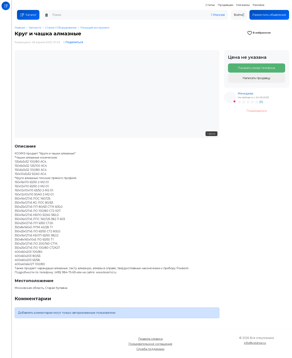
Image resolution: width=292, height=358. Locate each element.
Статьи (210, 4)
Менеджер (245, 93)
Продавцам (225, 4)
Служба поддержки (150, 349)
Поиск (46, 15)
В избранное (259, 32)
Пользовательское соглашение (150, 344)
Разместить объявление (269, 15)
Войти (239, 15)
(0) (261, 102)
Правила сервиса (150, 339)
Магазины (243, 4)
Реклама (258, 4)
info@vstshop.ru (255, 343)
